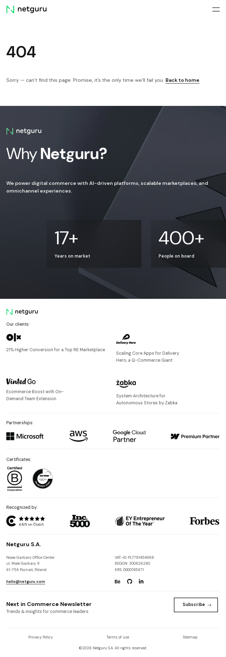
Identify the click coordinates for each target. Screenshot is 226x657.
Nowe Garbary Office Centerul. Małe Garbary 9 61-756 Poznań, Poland (30, 563)
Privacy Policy (40, 637)
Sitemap (190, 637)
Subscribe (197, 604)
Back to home (182, 80)
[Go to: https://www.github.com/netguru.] (129, 581)
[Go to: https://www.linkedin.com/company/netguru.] (141, 581)
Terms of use (118, 637)
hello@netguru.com (25, 581)
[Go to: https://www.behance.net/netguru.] (117, 581)
